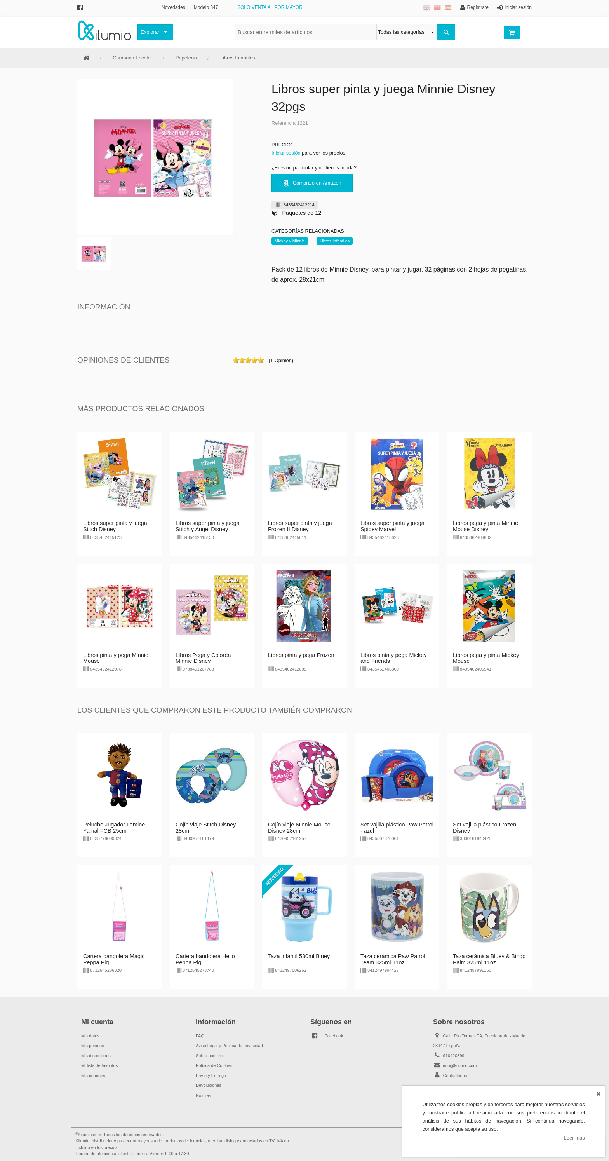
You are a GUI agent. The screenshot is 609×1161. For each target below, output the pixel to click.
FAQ (200, 1036)
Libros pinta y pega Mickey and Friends (393, 658)
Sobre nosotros (210, 1055)
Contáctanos (455, 1075)
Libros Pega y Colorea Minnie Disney (203, 658)
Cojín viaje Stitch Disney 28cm (206, 827)
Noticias (203, 1095)
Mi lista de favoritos (99, 1065)
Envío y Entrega (211, 1075)
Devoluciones (208, 1085)
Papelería (186, 58)
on (236, 360)
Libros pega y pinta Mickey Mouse (486, 658)
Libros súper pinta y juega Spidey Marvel (392, 526)
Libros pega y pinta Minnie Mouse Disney (485, 526)
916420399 (454, 1055)
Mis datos (90, 1036)
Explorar (150, 32)
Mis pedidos (92, 1045)
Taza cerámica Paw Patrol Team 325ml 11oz (392, 959)
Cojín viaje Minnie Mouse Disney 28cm (299, 827)
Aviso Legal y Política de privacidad (229, 1045)
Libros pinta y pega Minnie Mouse (115, 658)
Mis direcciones (96, 1055)
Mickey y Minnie (290, 241)
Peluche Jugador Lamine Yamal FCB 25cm (114, 827)
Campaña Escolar (132, 58)
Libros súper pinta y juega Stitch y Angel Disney (208, 526)
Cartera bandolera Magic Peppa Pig (113, 959)
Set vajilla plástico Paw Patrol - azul (396, 827)
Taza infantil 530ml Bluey (299, 956)
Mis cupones (93, 1075)
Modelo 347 (206, 7)
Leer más (574, 1138)
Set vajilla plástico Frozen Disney (484, 827)
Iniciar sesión (286, 153)
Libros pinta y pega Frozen (301, 655)
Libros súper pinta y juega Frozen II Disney (300, 526)
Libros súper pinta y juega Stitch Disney (115, 526)
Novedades (173, 7)
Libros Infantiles (237, 58)
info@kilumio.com (460, 1065)
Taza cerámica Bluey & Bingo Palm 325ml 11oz (489, 959)
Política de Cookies (214, 1065)
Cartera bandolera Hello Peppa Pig (205, 959)
